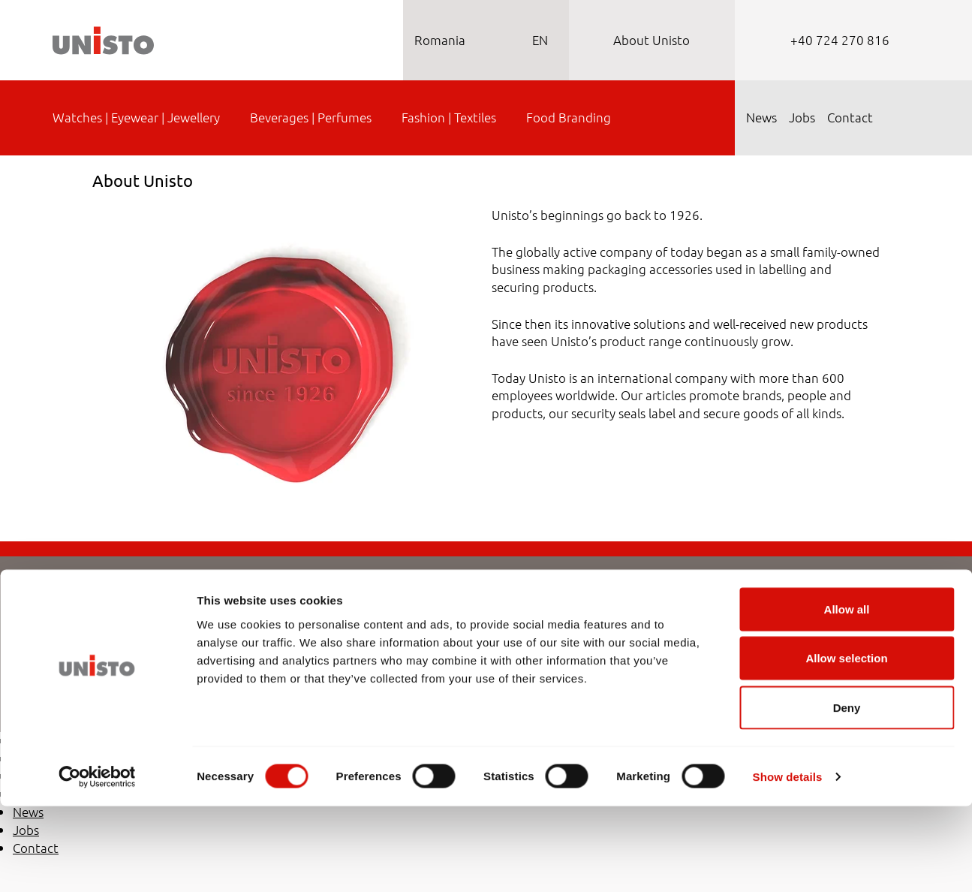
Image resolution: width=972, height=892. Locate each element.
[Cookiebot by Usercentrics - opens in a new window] (97, 862)
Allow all (847, 695)
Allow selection (846, 744)
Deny (847, 793)
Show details (788, 862)
